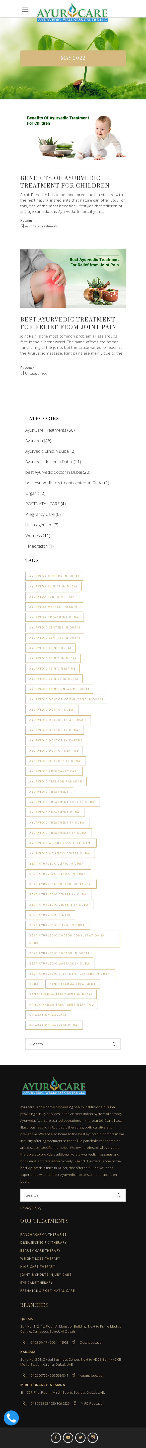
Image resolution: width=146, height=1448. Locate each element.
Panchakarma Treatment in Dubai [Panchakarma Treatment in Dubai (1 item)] (61, 994)
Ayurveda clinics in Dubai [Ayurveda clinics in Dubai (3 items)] (53, 586)
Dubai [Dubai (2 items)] (34, 984)
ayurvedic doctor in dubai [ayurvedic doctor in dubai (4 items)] (54, 730)
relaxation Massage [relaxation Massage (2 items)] (48, 1015)
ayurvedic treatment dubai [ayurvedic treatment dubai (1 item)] (55, 812)
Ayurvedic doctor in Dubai (48, 461)
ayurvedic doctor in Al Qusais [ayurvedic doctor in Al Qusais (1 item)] (58, 720)
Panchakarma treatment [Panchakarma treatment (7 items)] (72, 984)
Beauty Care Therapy (40, 1250)
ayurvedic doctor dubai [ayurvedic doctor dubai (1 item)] (52, 709)
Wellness (33, 535)
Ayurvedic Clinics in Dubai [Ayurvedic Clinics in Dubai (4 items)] (54, 679)
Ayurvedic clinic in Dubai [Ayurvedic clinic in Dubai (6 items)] (53, 658)
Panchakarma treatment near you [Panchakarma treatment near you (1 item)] (61, 1004)
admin (30, 220)
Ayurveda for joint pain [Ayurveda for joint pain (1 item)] (52, 596)
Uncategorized (36, 373)
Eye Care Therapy (36, 1282)
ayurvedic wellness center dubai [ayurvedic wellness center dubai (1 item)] (60, 853)
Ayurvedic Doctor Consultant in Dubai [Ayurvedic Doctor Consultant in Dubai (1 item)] (66, 699)
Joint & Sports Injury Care (45, 1274)
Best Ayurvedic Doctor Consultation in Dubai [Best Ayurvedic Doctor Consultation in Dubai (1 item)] (67, 939)
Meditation (38, 546)
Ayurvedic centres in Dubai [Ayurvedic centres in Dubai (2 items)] (54, 637)
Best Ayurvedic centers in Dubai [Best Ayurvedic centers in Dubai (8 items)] (59, 904)
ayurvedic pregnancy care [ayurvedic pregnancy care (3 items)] (54, 771)
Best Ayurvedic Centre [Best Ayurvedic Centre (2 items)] (50, 915)
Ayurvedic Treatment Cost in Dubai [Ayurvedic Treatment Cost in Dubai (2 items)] (62, 802)
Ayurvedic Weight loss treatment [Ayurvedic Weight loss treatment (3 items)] (61, 843)
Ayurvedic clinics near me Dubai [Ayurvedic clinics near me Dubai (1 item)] (59, 689)
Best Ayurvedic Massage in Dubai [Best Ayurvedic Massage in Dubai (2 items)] (60, 963)
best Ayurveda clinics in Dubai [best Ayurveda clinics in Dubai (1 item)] (58, 874)
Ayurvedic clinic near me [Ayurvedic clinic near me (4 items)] (52, 668)
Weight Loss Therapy (40, 1258)
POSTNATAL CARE (42, 504)
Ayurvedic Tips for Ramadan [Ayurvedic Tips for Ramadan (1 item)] (56, 781)
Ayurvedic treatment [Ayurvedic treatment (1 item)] (49, 791)
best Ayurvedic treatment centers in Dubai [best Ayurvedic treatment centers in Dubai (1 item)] (70, 974)
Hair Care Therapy (37, 1266)
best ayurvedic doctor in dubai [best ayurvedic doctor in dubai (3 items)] (59, 953)
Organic (32, 493)
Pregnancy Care (40, 514)
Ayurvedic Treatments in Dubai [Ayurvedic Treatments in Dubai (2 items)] (58, 833)
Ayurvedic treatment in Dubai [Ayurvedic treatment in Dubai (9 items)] (57, 822)
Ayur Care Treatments (41, 226)
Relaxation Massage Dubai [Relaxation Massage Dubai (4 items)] (54, 1025)
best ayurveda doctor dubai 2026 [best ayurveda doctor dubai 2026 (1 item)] (61, 884)
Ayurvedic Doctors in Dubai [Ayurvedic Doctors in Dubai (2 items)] (55, 761)
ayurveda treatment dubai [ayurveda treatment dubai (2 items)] (54, 617)
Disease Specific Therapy (43, 1242)
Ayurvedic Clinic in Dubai (47, 451)
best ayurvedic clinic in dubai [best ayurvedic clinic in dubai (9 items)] (57, 925)
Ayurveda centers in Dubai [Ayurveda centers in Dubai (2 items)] (54, 576)
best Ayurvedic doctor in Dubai (53, 472)
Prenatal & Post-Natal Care (47, 1291)
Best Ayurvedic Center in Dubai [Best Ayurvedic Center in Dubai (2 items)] (58, 894)
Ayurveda (34, 440)
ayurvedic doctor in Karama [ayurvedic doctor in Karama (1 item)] (56, 740)
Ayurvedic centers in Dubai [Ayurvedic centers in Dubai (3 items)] (54, 627)
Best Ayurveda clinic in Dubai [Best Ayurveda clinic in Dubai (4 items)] (57, 863)
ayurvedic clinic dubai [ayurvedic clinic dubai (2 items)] (50, 648)
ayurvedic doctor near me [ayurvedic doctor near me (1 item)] (54, 750)
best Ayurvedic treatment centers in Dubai (64, 483)
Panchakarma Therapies (43, 1234)
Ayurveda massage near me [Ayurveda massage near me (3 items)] (54, 607)
